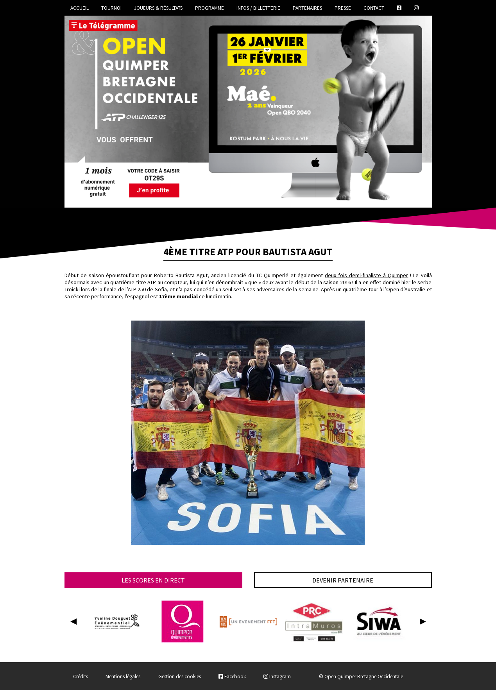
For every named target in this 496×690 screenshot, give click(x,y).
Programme (209, 8)
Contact (373, 8)
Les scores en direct (153, 580)
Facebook (232, 676)
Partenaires (307, 8)
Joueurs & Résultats (158, 8)
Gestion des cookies (179, 676)
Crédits (80, 676)
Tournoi (111, 8)
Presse (343, 8)
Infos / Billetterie (258, 8)
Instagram (277, 676)
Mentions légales (123, 676)
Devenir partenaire (342, 580)
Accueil (79, 8)
